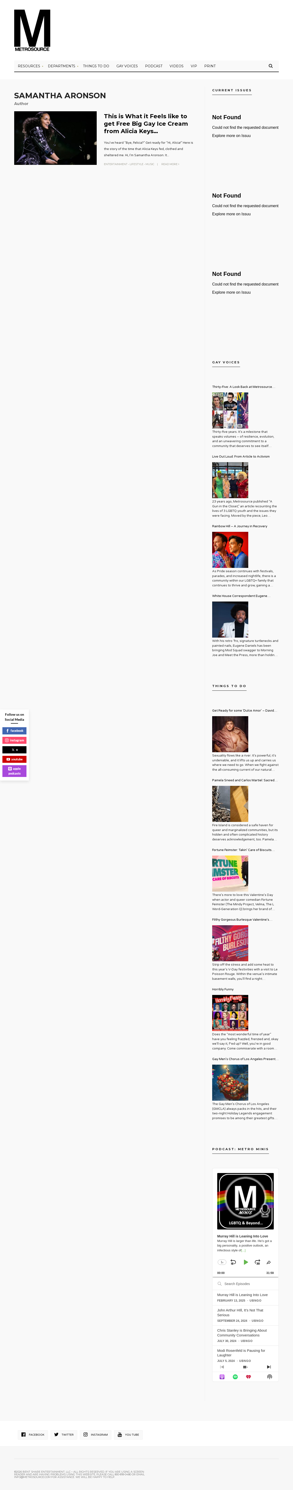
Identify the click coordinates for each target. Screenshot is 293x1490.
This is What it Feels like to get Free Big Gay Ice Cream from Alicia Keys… (146, 124)
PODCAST (153, 66)
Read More (170, 164)
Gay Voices (127, 66)
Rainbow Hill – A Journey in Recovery (239, 526)
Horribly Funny (223, 989)
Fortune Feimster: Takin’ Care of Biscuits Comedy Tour (242, 850)
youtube (14, 759)
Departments (61, 66)
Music (150, 164)
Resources (29, 66)
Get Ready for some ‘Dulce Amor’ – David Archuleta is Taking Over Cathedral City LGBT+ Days (243, 711)
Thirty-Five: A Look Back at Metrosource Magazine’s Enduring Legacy (242, 387)
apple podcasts (14, 771)
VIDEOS (177, 66)
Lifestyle (136, 164)
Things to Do (96, 66)
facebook (14, 731)
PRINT (210, 66)
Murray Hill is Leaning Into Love (242, 1295)
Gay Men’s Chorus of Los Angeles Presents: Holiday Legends (245, 1059)
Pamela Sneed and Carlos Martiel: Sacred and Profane (243, 780)
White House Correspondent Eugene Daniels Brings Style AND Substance (239, 596)
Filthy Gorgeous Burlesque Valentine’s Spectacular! (240, 920)
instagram (14, 740)
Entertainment (115, 164)
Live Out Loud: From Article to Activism (241, 457)
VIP (194, 66)
